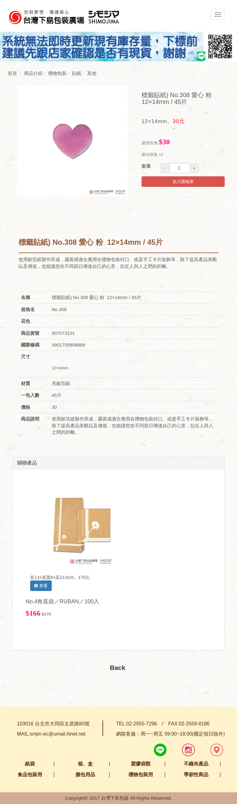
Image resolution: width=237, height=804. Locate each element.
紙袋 (30, 763)
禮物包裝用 (140, 774)
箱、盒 (85, 763)
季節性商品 (196, 774)
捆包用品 (85, 774)
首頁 (12, 73)
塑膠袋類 (141, 763)
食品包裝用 (30, 774)
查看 (41, 585)
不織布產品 (196, 763)
